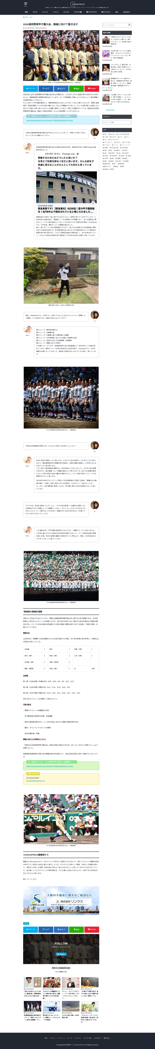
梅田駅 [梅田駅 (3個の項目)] (111, 161)
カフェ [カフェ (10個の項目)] (121, 137)
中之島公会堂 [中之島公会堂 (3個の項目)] (114, 147)
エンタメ (66, 12)
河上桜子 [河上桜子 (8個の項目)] (119, 161)
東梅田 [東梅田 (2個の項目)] (125, 158)
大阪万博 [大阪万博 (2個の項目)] (126, 153)
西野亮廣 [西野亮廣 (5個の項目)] (121, 164)
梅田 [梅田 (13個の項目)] (105, 161)
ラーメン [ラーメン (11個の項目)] (115, 145)
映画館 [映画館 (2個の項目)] (118, 158)
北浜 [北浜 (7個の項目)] (105, 153)
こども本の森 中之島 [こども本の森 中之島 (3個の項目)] (123, 134)
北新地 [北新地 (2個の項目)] (125, 150)
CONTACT (126, 12)
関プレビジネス (91, 12)
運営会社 (106, 1038)
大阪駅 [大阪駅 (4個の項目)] (122, 156)
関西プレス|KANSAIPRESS (76, 1045)
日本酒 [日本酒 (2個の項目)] (106, 158)
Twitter (62, 954)
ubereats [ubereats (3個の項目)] (112, 134)
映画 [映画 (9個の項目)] (112, 158)
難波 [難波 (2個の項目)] (123, 166)
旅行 (26, 12)
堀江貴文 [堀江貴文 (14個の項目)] (112, 153)
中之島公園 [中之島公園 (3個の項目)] (125, 147)
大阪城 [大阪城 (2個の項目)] (106, 156)
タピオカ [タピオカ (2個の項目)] (118, 142)
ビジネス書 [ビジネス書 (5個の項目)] (127, 142)
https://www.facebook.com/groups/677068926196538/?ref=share (49, 120)
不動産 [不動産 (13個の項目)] (106, 147)
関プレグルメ (106, 12)
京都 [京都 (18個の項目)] (105, 150)
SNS (116, 12)
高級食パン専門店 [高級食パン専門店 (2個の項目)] (109, 169)
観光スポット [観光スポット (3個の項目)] (107, 166)
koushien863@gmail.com (35, 781)
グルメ (35, 12)
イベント (56, 12)
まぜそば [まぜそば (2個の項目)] (113, 137)
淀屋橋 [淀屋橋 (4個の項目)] (126, 161)
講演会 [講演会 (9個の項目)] (116, 166)
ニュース (45, 12)
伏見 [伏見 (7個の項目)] (111, 150)
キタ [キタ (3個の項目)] (105, 139)
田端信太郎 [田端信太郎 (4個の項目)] (107, 164)
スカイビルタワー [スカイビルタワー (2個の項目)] (114, 139)
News (26, 923)
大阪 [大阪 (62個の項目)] (119, 153)
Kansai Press (110, 110)
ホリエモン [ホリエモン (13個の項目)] (107, 145)
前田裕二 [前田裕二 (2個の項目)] (118, 150)
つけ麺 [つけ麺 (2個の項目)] (106, 137)
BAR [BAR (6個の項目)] (105, 134)
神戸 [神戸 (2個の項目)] (114, 164)
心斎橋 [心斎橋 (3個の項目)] (129, 156)
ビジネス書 (78, 12)
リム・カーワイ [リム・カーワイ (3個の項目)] (126, 145)
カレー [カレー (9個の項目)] (128, 137)
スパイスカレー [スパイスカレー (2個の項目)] (108, 142)
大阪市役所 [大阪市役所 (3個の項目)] (114, 156)
